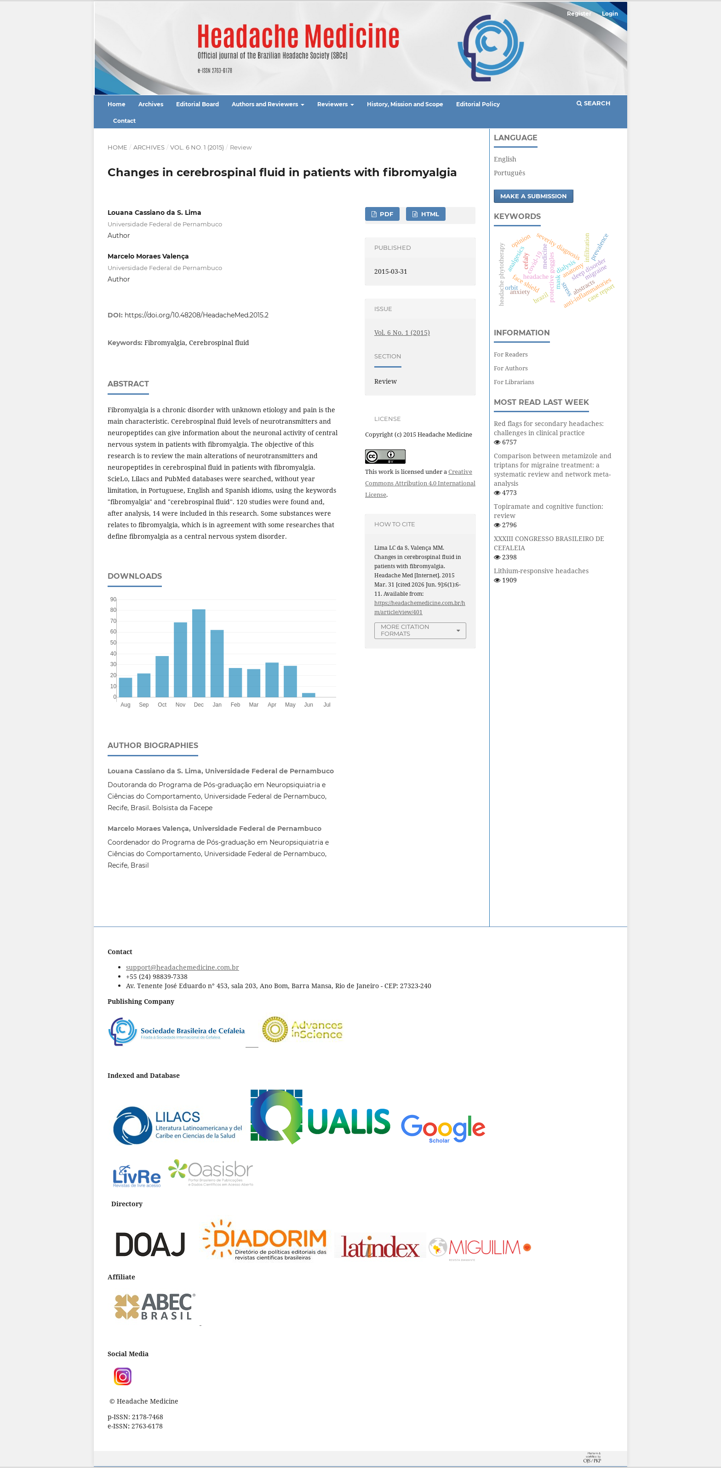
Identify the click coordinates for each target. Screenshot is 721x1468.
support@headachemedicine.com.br (182, 967)
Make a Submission (533, 196)
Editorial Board (197, 104)
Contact (124, 120)
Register (579, 13)
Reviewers (333, 104)
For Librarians (514, 382)
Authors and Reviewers (265, 104)
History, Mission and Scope (405, 104)
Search (594, 103)
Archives (150, 104)
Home (117, 104)
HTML (429, 214)
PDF (385, 214)
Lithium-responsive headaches (541, 570)
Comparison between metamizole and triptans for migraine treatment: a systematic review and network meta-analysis (553, 469)
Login (610, 13)
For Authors (511, 368)
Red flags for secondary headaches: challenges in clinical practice (549, 428)
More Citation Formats (405, 630)
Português (509, 172)
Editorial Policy (478, 104)
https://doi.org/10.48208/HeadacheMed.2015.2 (197, 315)
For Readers (511, 354)
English (505, 159)
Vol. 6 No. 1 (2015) (197, 147)
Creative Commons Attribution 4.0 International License (420, 483)
